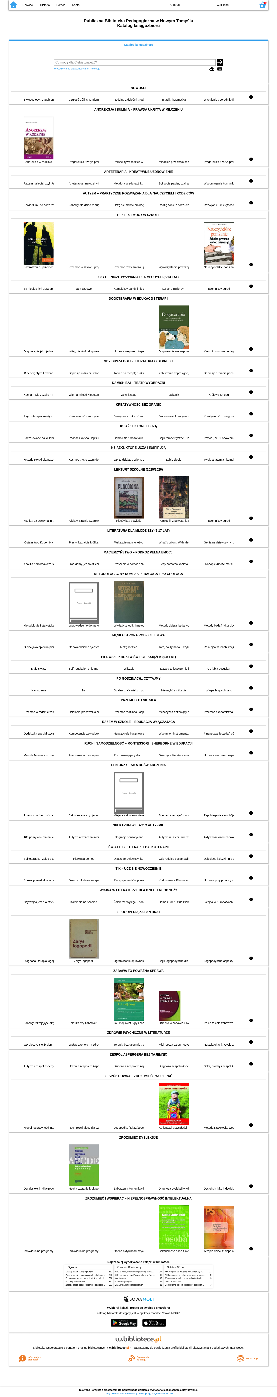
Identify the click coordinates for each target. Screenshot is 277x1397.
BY (210, 4)
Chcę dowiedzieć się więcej (120, 1393)
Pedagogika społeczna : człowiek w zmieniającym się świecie (93, 1278)
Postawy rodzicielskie (75, 1282)
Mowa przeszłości (173, 1282)
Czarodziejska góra (123, 1282)
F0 (233, 4)
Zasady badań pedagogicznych (80, 1272)
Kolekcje (95, 68)
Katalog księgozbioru (138, 44)
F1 (240, 4)
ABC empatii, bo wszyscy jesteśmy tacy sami (135, 1272)
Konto (76, 5)
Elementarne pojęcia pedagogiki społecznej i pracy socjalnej (191, 1285)
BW (193, 4)
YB (202, 4)
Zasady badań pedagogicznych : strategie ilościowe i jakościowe (94, 1275)
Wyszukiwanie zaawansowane (71, 68)
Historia (45, 5)
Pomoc (60, 5)
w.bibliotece (119, 1347)
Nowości (28, 5)
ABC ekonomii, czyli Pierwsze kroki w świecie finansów (139, 1275)
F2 (249, 4)
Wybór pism (120, 1278)
